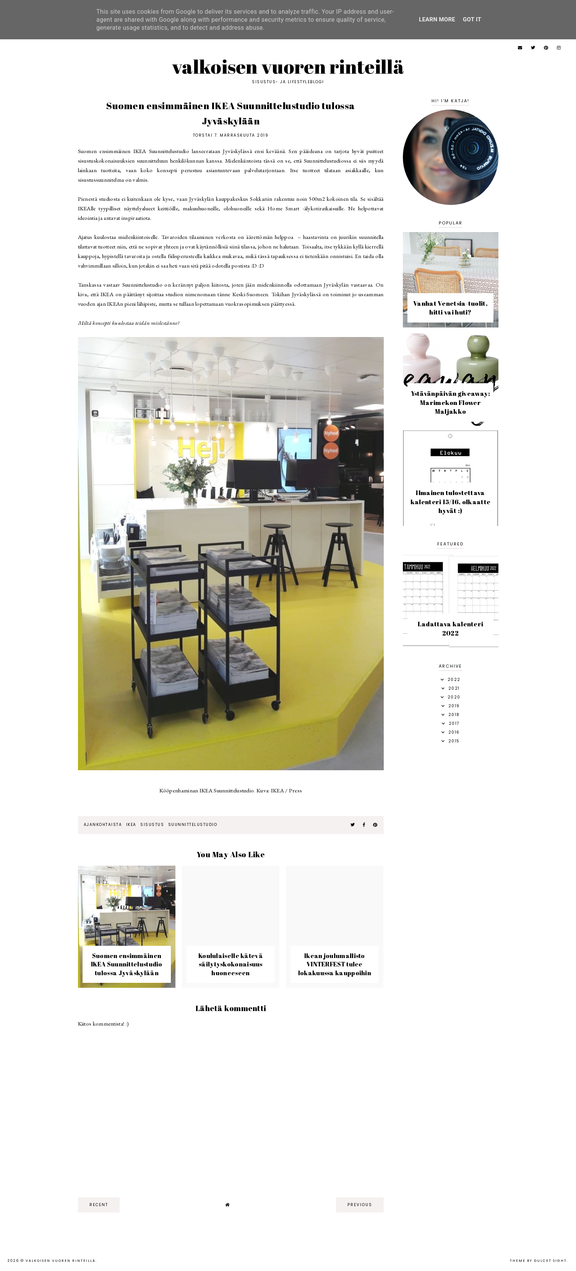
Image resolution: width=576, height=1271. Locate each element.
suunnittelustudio (192, 824)
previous (359, 1205)
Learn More (437, 19)
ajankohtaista (103, 824)
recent (98, 1205)
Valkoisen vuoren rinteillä (288, 66)
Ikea (131, 824)
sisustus (152, 824)
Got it (472, 19)
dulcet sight (550, 1260)
